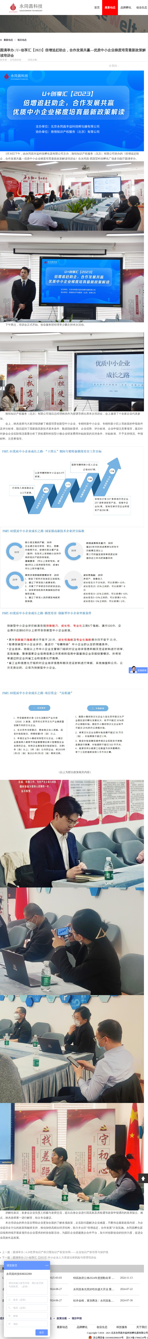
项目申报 (77, 1318)
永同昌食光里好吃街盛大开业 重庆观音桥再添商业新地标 (107, 1289)
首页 (97, 7)
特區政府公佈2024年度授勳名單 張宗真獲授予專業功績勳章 (108, 1278)
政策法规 (62, 1318)
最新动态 (8, 40)
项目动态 (22, 40)
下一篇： (49, 1257)
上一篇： (55, 1252)
